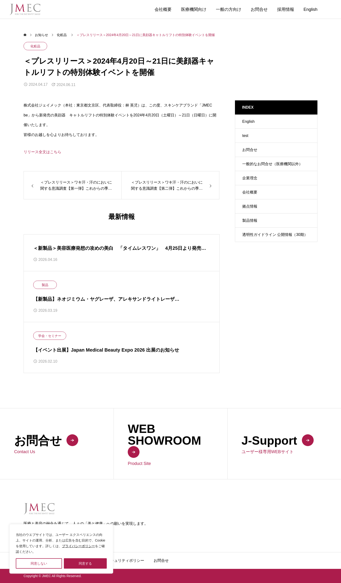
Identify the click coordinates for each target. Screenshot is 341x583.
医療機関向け (193, 9)
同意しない (39, 563)
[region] (61, 549)
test (245, 136)
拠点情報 (249, 206)
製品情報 (249, 220)
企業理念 (249, 178)
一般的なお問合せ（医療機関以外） (272, 164)
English (310, 9)
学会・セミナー (49, 336)
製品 (45, 285)
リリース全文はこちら (42, 152)
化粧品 (35, 46)
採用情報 (285, 9)
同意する (85, 563)
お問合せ (259, 9)
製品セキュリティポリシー (121, 560)
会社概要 (163, 9)
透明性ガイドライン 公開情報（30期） (275, 235)
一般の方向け (228, 9)
